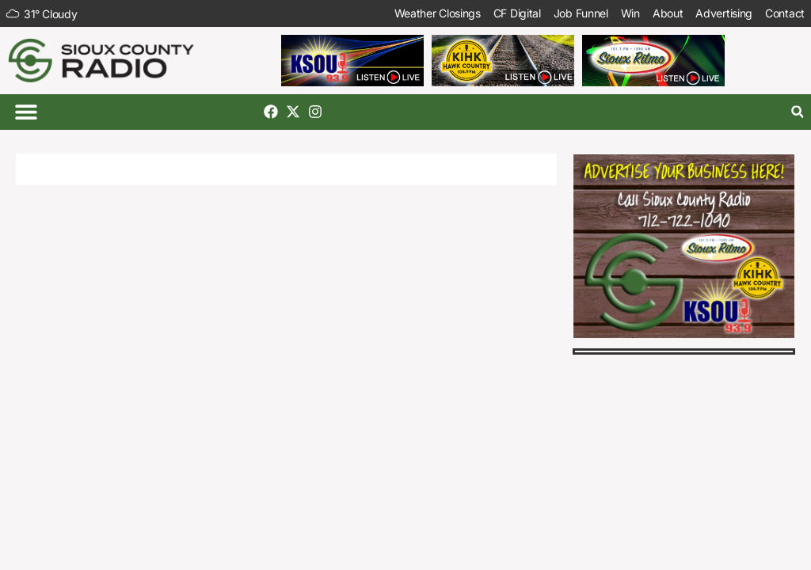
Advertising (723, 13)
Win (630, 13)
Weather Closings (437, 13)
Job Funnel (581, 13)
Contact (785, 13)
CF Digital (517, 13)
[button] (26, 112)
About (668, 13)
